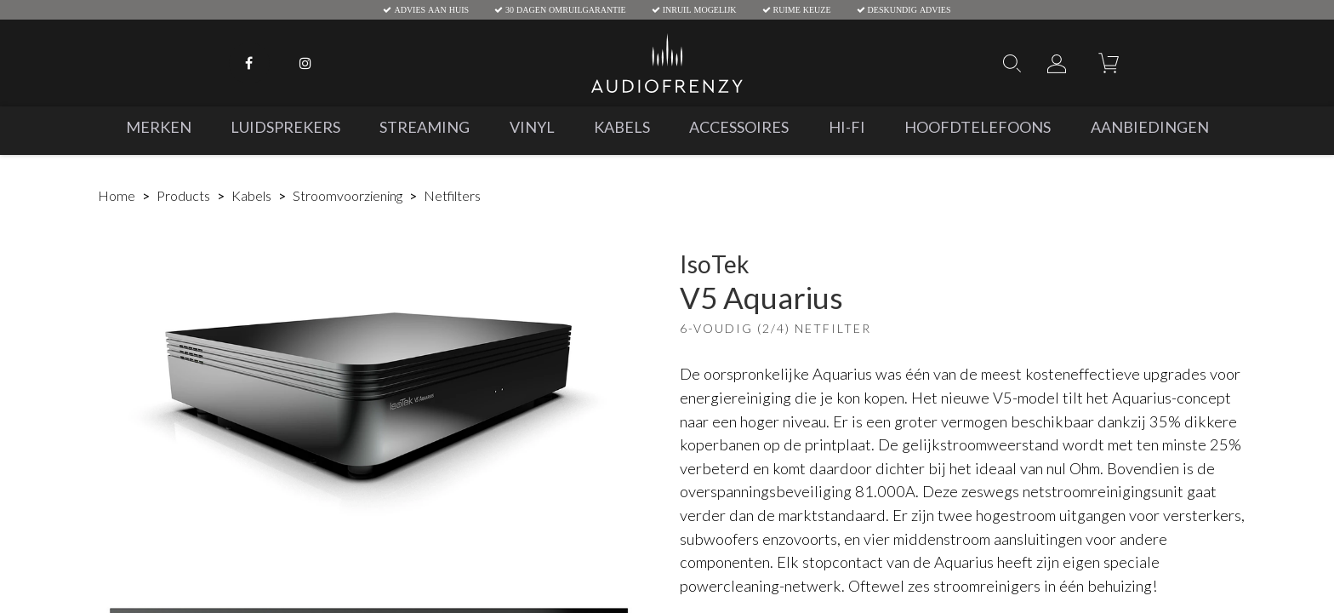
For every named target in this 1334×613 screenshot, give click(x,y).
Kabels (251, 195)
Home (116, 195)
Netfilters (452, 195)
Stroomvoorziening (347, 195)
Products (183, 195)
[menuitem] (157, 127)
